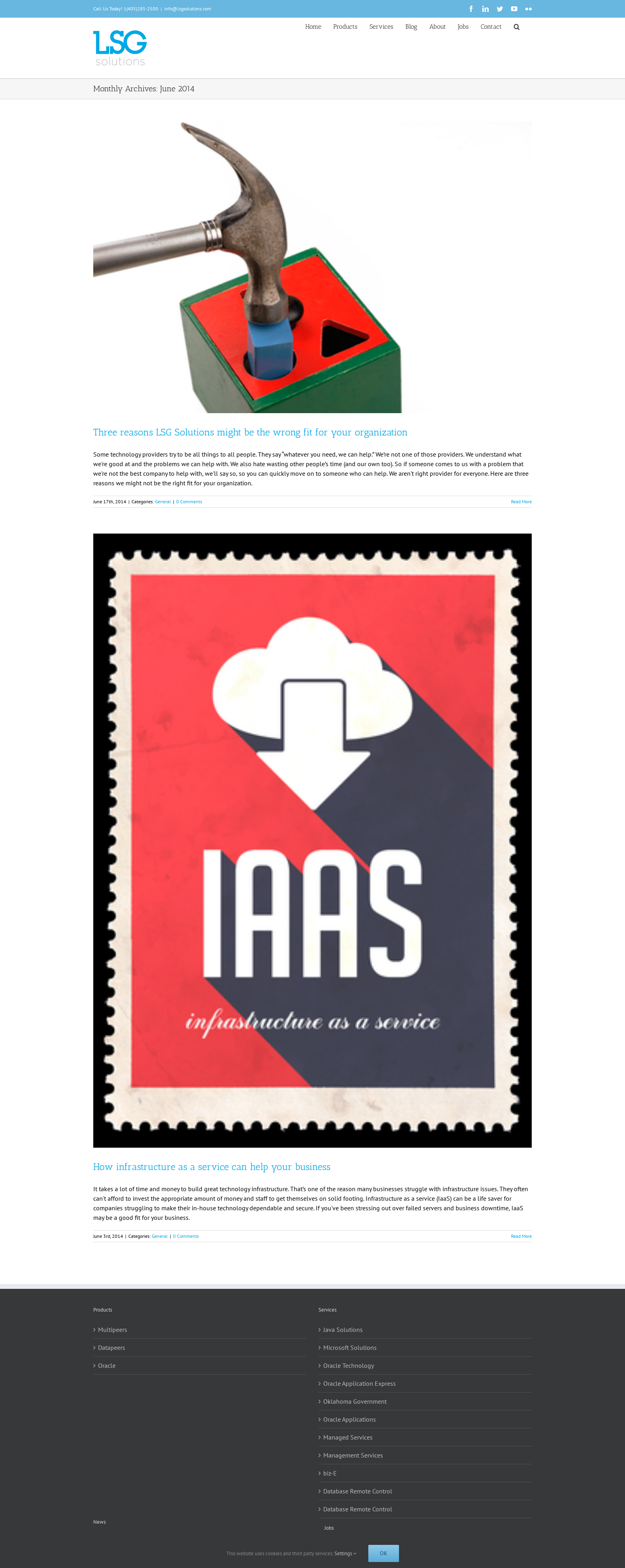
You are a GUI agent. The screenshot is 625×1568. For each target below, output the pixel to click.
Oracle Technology (348, 1365)
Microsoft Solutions (350, 1347)
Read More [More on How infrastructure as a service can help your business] (521, 1236)
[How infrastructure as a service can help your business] (312, 840)
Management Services (353, 1455)
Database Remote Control (357, 1491)
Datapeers (111, 1347)
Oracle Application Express (359, 1383)
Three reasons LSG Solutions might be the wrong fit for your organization (250, 432)
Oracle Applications (349, 1419)
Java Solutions (343, 1330)
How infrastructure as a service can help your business (211, 1166)
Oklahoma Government (355, 1401)
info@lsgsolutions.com (187, 9)
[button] (517, 26)
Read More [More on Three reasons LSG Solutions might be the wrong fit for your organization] (521, 501)
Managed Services (348, 1437)
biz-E (330, 1473)
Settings (345, 1553)
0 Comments (189, 501)
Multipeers (112, 1330)
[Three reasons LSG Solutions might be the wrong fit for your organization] (312, 267)
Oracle (107, 1365)
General (163, 501)
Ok (383, 1553)
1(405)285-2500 (141, 9)
